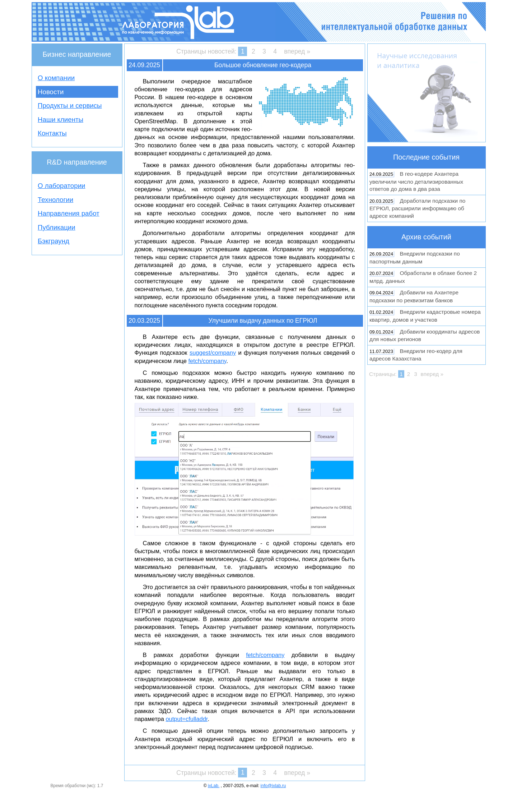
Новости (51, 92)
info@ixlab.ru (273, 785)
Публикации (56, 227)
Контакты (52, 133)
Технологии (55, 199)
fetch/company (207, 361)
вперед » (297, 51)
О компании (56, 78)
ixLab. (213, 785)
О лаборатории (61, 185)
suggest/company (213, 352)
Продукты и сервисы (70, 105)
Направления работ (68, 213)
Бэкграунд (53, 241)
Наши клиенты (60, 119)
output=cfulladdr (187, 719)
